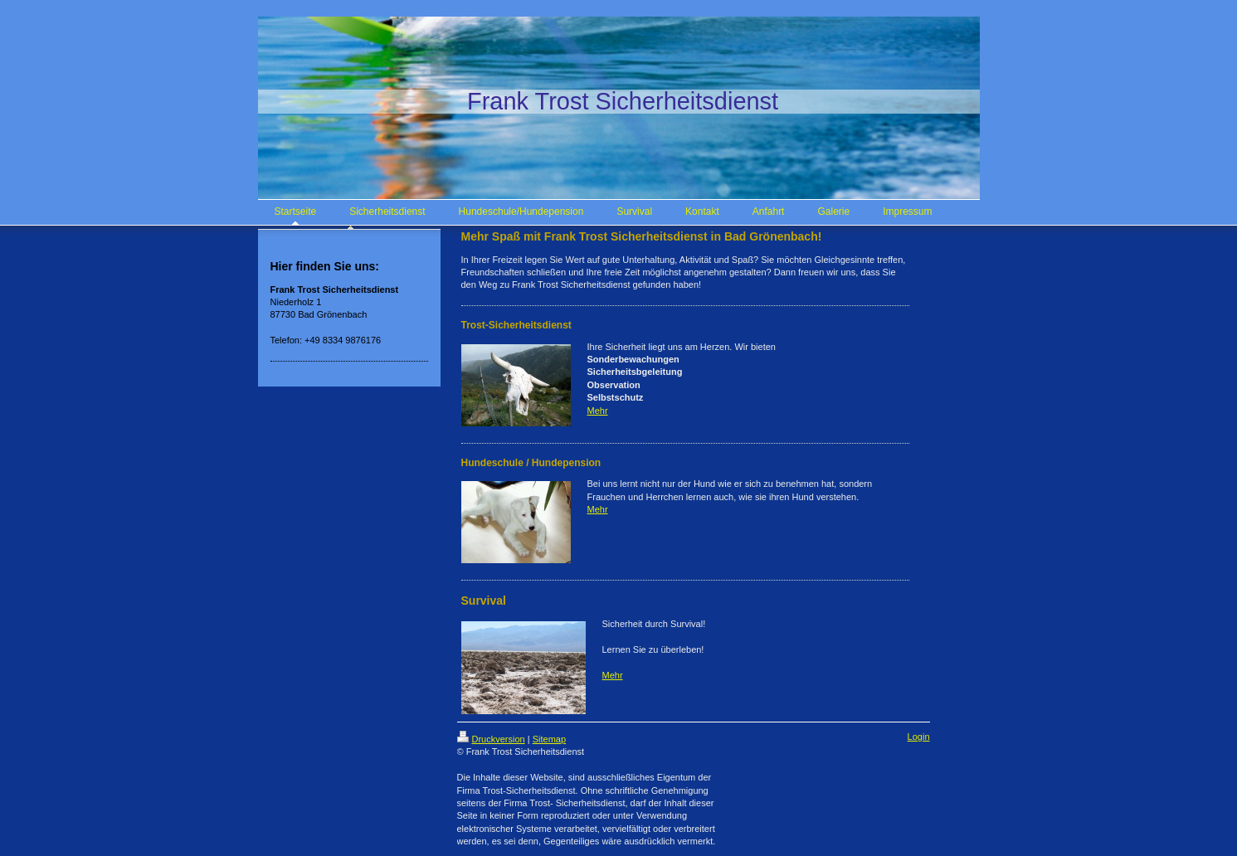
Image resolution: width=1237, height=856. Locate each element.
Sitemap (549, 739)
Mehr (597, 411)
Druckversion (491, 739)
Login (919, 737)
